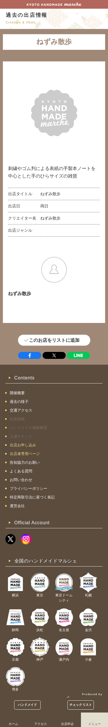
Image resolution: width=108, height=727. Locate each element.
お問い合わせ (21, 480)
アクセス (40, 724)
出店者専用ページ (25, 454)
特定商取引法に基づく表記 (32, 497)
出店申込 (67, 724)
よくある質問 (21, 471)
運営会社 (17, 506)
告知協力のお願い (25, 462)
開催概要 (17, 393)
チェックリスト (80, 704)
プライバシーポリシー (28, 488)
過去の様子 (19, 401)
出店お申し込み (23, 445)
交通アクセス (21, 410)
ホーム (13, 724)
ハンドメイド (27, 704)
